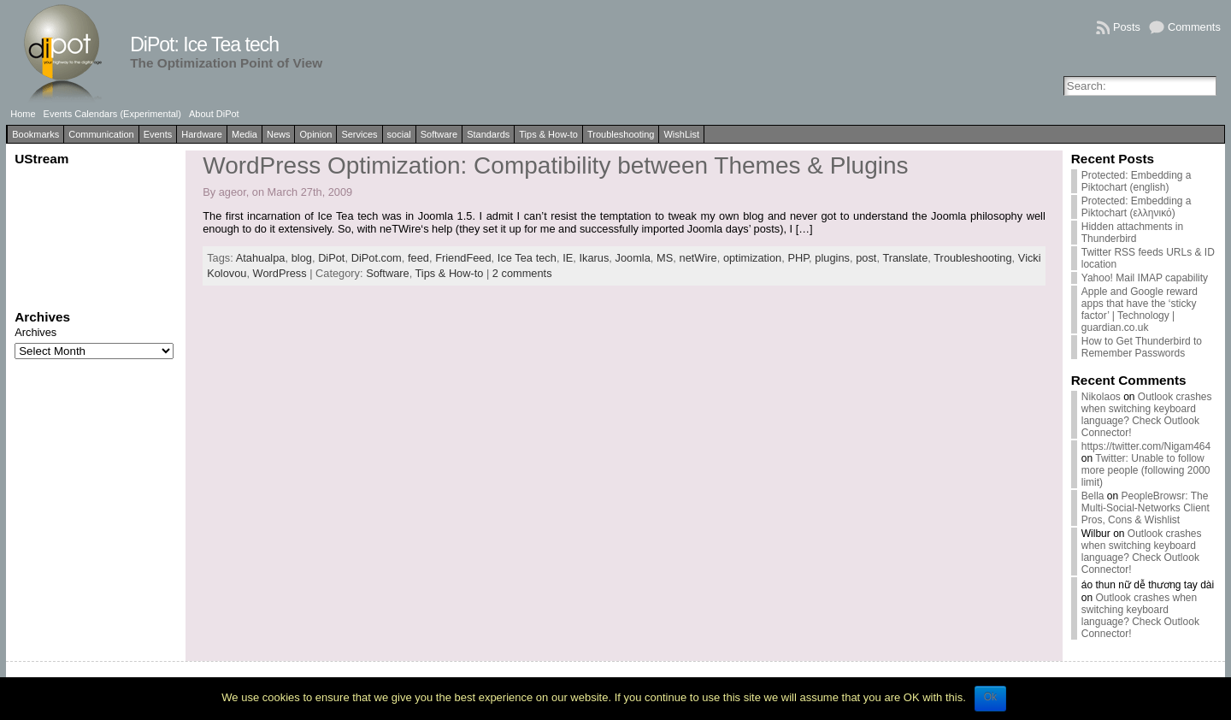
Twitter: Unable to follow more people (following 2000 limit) (1145, 470)
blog (302, 257)
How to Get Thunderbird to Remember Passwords (1141, 347)
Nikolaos (1101, 397)
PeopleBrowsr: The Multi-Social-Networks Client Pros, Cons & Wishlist (1145, 508)
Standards (488, 134)
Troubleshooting (620, 134)
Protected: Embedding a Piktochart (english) (1136, 181)
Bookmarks (35, 134)
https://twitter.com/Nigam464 (1145, 446)
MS (665, 257)
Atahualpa (261, 257)
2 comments (522, 273)
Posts (1126, 27)
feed (418, 257)
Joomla (633, 257)
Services (359, 134)
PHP (798, 257)
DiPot (331, 257)
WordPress (280, 273)
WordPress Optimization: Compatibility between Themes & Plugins (555, 165)
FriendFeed (463, 257)
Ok (990, 697)
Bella (1092, 496)
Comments (1194, 27)
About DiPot (214, 114)
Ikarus (594, 257)
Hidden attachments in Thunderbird (1132, 233)
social (399, 134)
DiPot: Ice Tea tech (204, 44)
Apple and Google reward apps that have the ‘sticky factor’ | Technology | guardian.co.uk (1139, 309)
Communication (100, 134)
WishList (681, 134)
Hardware (201, 134)
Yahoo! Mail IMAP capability (1144, 278)
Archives (35, 332)
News (279, 134)
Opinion (315, 134)
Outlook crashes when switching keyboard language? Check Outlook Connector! (1146, 415)
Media (244, 134)
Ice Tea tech (527, 257)
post (866, 257)
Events (158, 134)
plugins (832, 257)
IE (567, 257)
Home (22, 114)
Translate (905, 257)
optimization (752, 257)
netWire (698, 257)
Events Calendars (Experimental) (112, 114)
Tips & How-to (548, 134)
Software (439, 134)
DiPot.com (376, 257)
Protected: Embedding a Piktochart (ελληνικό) (1136, 207)
